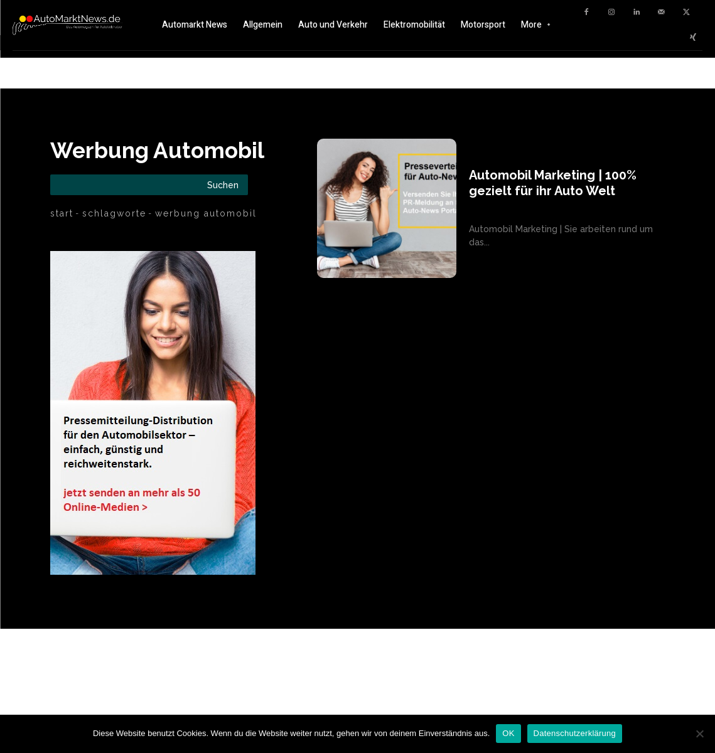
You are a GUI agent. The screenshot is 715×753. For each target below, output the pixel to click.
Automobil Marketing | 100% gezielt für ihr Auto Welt (553, 183)
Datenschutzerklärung (575, 733)
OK (508, 733)
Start (61, 213)
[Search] (223, 184)
